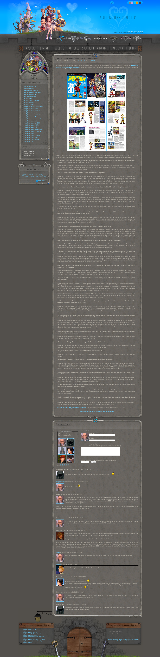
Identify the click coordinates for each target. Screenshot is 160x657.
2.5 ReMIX (42, 639)
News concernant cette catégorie (91, 411)
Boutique (126, 639)
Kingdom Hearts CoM (30, 137)
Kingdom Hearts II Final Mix (32, 131)
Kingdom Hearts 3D (30, 117)
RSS (118, 640)
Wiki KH (24, 174)
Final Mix (34, 629)
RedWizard (81, 61)
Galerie (136, 639)
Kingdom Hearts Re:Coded (29, 633)
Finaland (30, 174)
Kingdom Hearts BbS (30, 127)
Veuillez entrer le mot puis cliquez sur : (99, 460)
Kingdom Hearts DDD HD (32, 115)
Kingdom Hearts (29, 141)
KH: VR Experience (30, 96)
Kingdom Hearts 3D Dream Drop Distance (33, 638)
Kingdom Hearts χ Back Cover (33, 106)
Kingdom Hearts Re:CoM (32, 135)
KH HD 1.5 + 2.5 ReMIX (31, 100)
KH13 (93, 61)
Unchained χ (38, 640)
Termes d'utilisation (125, 640)
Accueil (110, 639)
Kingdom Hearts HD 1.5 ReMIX (31, 639)
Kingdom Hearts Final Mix (32, 139)
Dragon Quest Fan (35, 176)
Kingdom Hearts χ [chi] (31, 113)
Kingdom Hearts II (29, 133)
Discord (131, 639)
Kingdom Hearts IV (30, 86)
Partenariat (41, 180)
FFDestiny (25, 176)
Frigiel (44, 176)
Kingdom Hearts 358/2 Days (33, 129)
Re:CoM (37, 631)
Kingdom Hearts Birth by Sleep (30, 636)
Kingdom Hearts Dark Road (32, 92)
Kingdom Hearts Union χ (31, 109)
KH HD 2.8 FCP (29, 98)
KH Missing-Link (29, 88)
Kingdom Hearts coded (31, 121)
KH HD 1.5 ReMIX (29, 104)
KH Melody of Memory (31, 90)
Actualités (115, 639)
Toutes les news (108, 411)
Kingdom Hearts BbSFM (31, 125)
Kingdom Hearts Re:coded (32, 119)
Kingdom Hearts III (30, 94)
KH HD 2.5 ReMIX (29, 102)
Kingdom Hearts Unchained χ (33, 111)
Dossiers (121, 639)
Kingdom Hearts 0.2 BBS (32, 123)
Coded (39, 633)
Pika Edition (38, 174)
